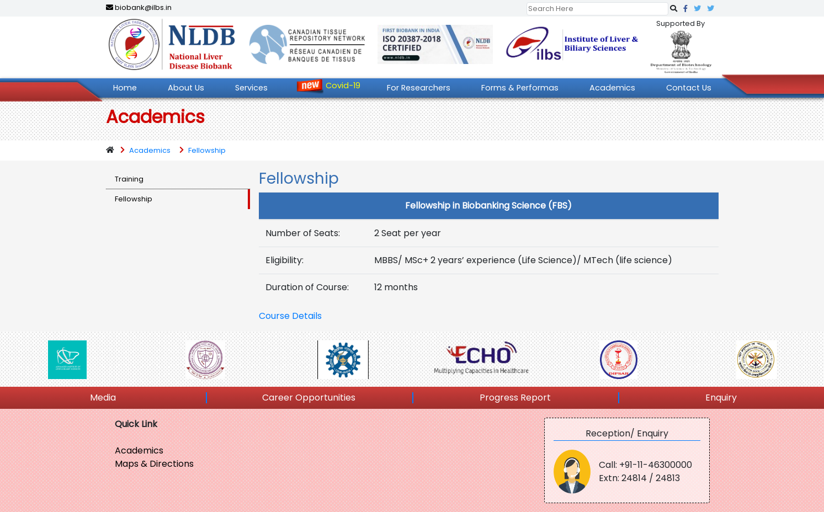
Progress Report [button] (515, 397)
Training (129, 179)
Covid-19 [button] (343, 85)
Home (125, 87)
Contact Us (688, 87)
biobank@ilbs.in (139, 7)
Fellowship (207, 150)
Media (103, 397)
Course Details (290, 316)
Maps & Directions (154, 463)
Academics (150, 150)
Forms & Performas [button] (520, 87)
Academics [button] (612, 87)
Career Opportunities (308, 397)
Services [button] (251, 87)
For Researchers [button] (418, 87)
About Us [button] (186, 87)
